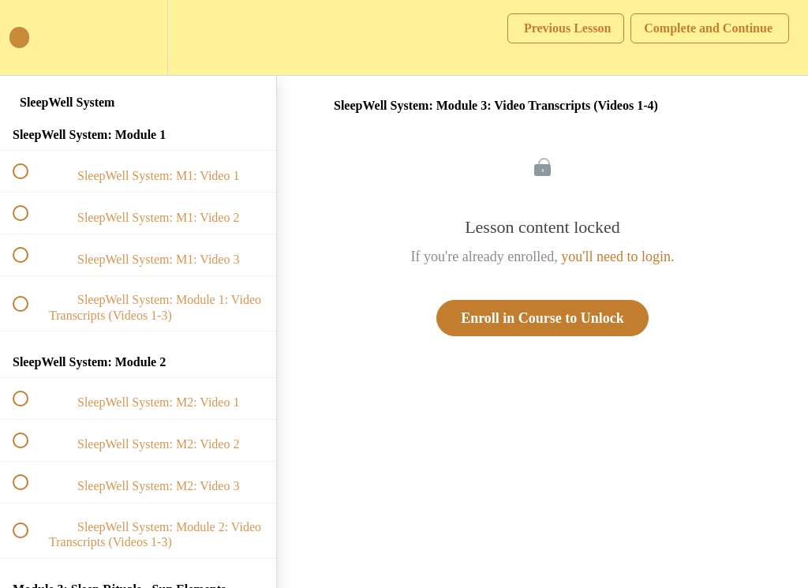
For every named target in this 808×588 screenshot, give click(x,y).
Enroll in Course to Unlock (542, 318)
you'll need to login (616, 256)
